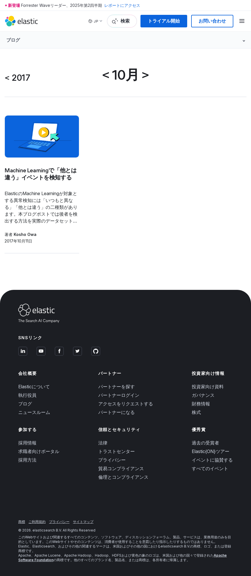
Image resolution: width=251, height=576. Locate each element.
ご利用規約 (37, 522)
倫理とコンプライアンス (123, 477)
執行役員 (27, 395)
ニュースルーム (34, 412)
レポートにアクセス (122, 5)
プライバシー (112, 460)
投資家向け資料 (208, 386)
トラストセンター (116, 451)
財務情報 (201, 404)
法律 (102, 443)
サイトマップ (83, 522)
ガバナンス (203, 395)
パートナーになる (116, 412)
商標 (21, 522)
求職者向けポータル (38, 451)
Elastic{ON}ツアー (210, 451)
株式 (196, 412)
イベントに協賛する (212, 460)
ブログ (25, 404)
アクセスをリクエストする (125, 404)
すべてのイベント (210, 468)
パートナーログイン (118, 395)
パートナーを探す (116, 386)
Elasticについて (34, 386)
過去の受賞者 (205, 443)
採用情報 (27, 443)
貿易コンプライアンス (121, 468)
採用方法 (27, 460)
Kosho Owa (25, 234)
